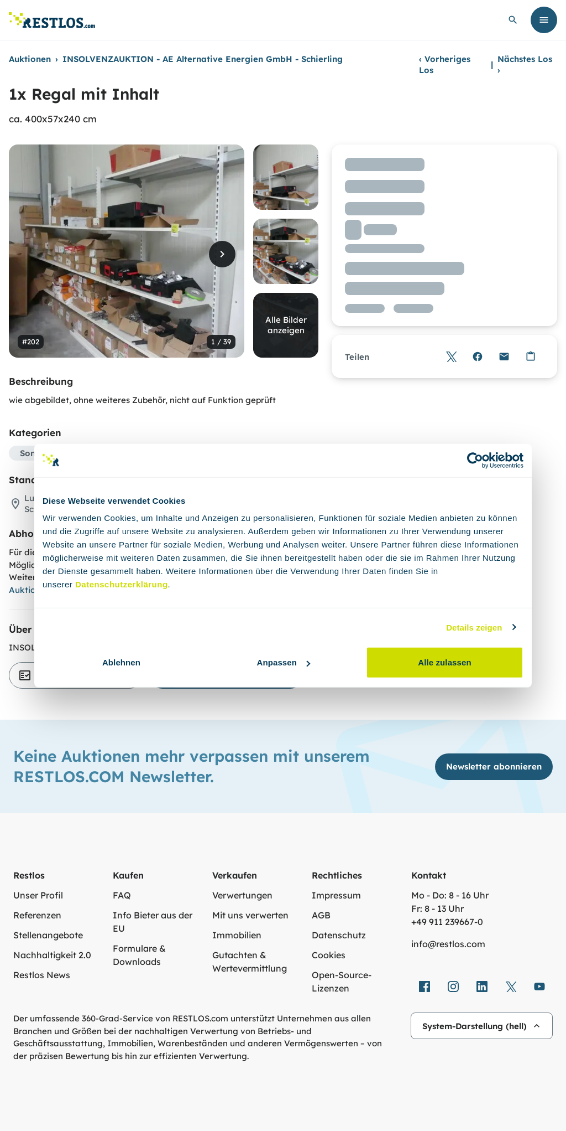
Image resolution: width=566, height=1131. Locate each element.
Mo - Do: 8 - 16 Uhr (450, 895)
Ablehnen (121, 662)
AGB (321, 915)
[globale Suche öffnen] (513, 20)
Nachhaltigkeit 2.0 (52, 954)
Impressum (336, 895)
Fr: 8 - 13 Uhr (437, 908)
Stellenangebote (48, 935)
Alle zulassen (444, 662)
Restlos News (41, 974)
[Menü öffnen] (544, 20)
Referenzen (37, 915)
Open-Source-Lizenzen (341, 981)
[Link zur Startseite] (52, 20)
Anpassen (284, 662)
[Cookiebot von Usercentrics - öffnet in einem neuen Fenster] (475, 460)
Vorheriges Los (444, 64)
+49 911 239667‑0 (447, 921)
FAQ (122, 895)
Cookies (328, 954)
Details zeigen (474, 627)
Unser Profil (38, 895)
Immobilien (236, 935)
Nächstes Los (524, 64)
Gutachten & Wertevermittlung (249, 961)
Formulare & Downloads (139, 955)
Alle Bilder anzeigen (286, 325)
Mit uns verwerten (250, 915)
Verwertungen (242, 895)
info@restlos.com (448, 943)
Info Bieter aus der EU (152, 922)
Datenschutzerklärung (121, 584)
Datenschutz (339, 935)
